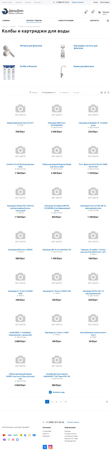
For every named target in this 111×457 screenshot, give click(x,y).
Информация (70, 427)
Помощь (68, 431)
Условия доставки (71, 436)
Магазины (46, 436)
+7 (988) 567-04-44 (62, 2)
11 (66, 401)
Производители (70, 441)
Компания (47, 427)
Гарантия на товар (71, 438)
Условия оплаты (70, 433)
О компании (47, 431)
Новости (46, 433)
